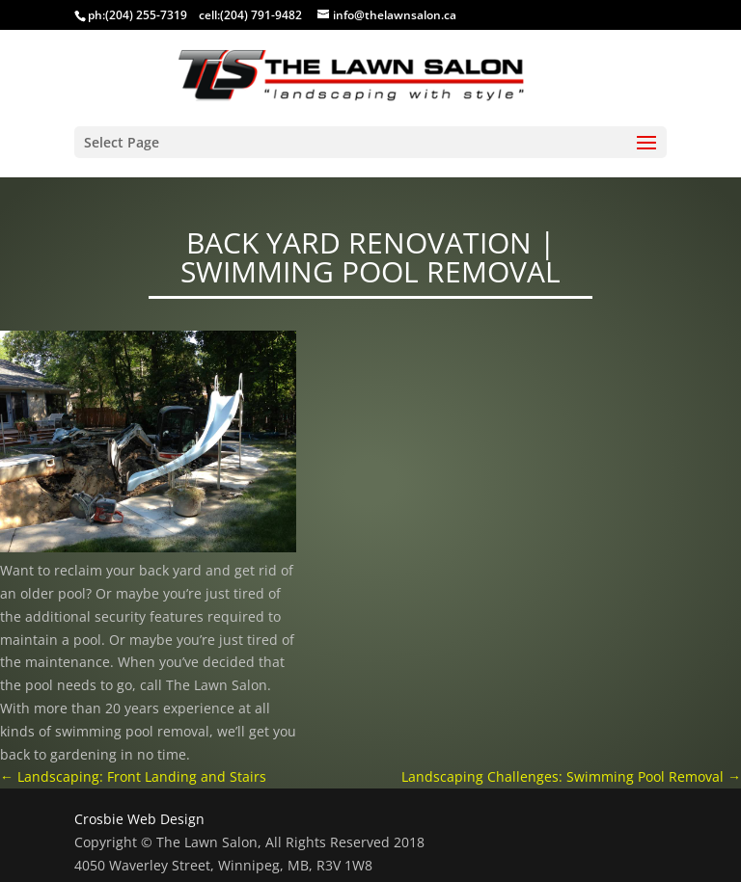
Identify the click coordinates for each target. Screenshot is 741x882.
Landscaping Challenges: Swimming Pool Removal (571, 776)
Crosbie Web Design (139, 819)
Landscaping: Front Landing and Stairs (133, 776)
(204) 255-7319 (146, 15)
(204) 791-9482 (261, 15)
